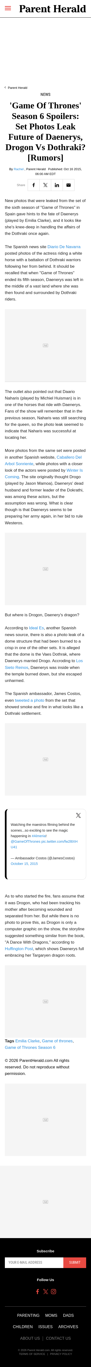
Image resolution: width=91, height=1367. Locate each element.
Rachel (19, 169)
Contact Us (58, 1338)
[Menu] (8, 8)
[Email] (68, 185)
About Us (30, 1338)
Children (23, 1327)
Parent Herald (17, 88)
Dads (68, 1315)
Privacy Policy (61, 1354)
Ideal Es (36, 628)
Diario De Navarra (64, 247)
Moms (51, 1315)
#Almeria (39, 836)
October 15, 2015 (24, 864)
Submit (75, 1262)
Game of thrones (57, 1041)
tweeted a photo (29, 700)
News (45, 94)
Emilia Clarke (27, 1041)
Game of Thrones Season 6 (30, 1047)
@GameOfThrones (25, 841)
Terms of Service (32, 1354)
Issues (45, 1327)
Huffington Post (19, 948)
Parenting (28, 1315)
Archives (68, 1327)
